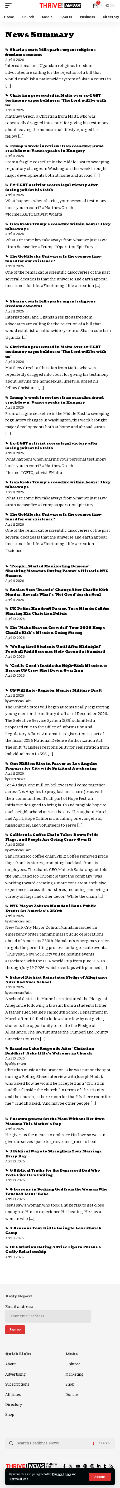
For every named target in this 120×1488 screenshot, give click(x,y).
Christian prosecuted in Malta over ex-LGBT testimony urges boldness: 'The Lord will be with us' (55, 100)
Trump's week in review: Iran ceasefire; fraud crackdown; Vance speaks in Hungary (54, 148)
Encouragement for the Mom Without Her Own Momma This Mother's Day (55, 1121)
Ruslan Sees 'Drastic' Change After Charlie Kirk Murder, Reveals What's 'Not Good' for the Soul (56, 592)
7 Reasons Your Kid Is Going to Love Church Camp (53, 1230)
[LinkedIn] (99, 1466)
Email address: (48, 1313)
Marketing (74, 1374)
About (10, 1364)
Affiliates (13, 1394)
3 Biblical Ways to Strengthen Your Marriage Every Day (53, 1153)
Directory (13, 1404)
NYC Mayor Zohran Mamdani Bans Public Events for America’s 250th (50, 908)
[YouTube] (77, 1466)
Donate (71, 1394)
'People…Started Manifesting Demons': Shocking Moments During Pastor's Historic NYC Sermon (56, 571)
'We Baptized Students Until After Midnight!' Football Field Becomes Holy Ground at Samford (55, 649)
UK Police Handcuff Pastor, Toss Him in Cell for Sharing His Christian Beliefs (57, 611)
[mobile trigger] (9, 5)
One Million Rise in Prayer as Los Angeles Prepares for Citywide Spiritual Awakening (51, 766)
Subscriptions (17, 1384)
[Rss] (111, 1466)
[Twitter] (70, 1466)
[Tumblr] (104, 1466)
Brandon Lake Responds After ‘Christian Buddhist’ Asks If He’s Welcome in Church (49, 1051)
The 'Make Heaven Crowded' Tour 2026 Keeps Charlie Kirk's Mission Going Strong (55, 630)
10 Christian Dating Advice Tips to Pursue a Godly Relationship (53, 1249)
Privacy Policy (61, 1474)
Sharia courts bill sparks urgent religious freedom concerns (50, 52)
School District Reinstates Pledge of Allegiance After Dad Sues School (56, 980)
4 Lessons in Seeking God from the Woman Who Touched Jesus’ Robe (56, 1192)
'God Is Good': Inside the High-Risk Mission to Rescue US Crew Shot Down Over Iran (56, 668)
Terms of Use (18, 1479)
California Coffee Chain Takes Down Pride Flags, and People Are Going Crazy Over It (51, 837)
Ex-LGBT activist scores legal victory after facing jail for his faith (51, 187)
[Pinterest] (85, 1466)
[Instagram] (92, 1466)
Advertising (15, 1374)
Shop (9, 1414)
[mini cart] (96, 5)
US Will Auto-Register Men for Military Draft (56, 690)
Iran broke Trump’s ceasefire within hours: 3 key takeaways (58, 226)
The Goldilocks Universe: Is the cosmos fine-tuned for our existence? (53, 259)
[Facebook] (64, 1466)
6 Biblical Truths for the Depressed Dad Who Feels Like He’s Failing (52, 1173)
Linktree (72, 1364)
